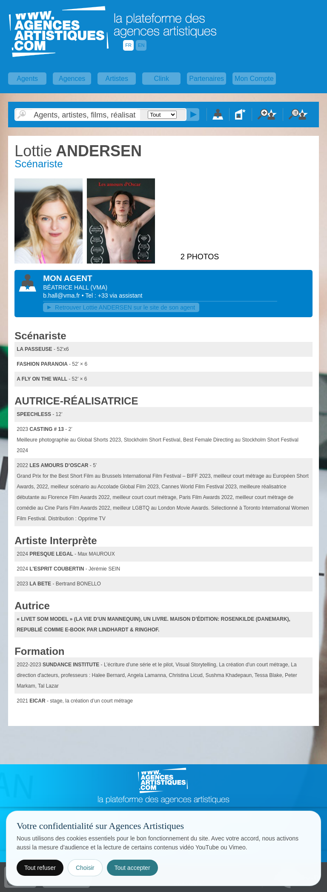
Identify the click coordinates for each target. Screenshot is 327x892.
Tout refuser (40, 867)
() (98, 287)
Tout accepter (132, 867)
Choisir (85, 867)
